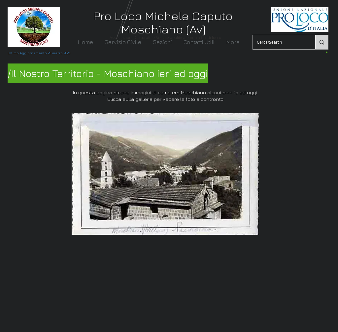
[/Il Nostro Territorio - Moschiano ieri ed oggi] (108, 73)
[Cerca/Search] (279, 42)
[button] (163, 42)
